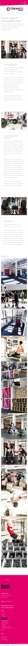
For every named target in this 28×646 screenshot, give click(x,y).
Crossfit (4, 616)
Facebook (4, 637)
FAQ (3, 629)
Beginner (4, 618)
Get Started (5, 622)
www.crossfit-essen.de (7, 607)
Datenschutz (22, 645)
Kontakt (7, 645)
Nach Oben (22, 643)
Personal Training (6, 627)
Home (3, 614)
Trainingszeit (5, 620)
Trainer (3, 624)
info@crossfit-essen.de (7, 605)
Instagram (4, 639)
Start (2, 579)
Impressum (14, 645)
